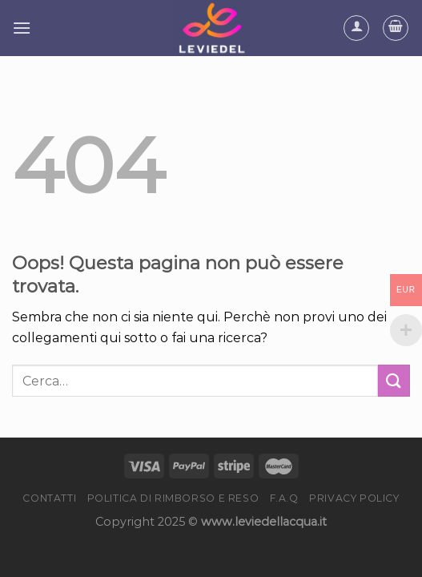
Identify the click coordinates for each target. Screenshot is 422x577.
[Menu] (21, 27)
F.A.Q (284, 498)
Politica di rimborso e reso (173, 498)
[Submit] (394, 380)
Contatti (49, 498)
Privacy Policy (354, 498)
